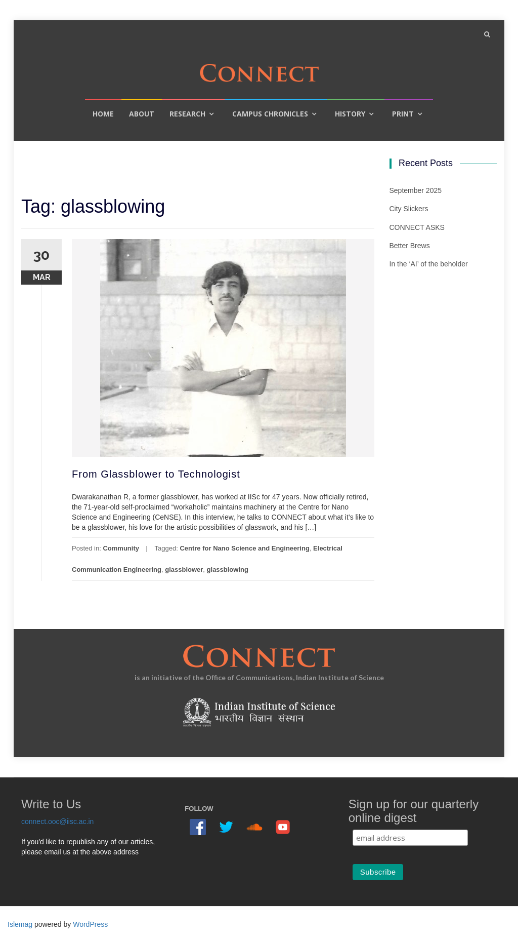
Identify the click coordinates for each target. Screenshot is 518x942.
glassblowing (227, 569)
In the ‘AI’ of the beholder (429, 264)
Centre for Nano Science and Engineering (244, 548)
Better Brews (410, 246)
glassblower (184, 569)
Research (187, 114)
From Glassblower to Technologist (156, 474)
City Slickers (409, 209)
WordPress (90, 924)
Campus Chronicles (270, 114)
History (350, 114)
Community (121, 548)
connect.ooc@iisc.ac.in (57, 821)
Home (103, 114)
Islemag (20, 924)
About (141, 114)
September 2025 (416, 190)
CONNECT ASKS (417, 227)
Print (403, 114)
